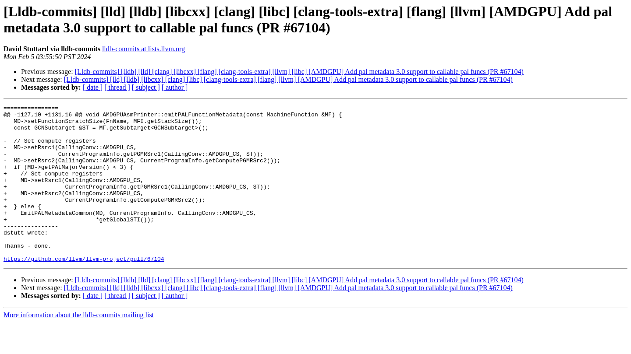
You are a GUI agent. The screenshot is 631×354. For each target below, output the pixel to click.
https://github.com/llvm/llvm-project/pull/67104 (84, 290)
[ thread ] (117, 87)
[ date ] (93, 87)
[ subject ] (146, 87)
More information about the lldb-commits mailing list (79, 346)
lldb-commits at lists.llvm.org (143, 49)
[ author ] (175, 87)
